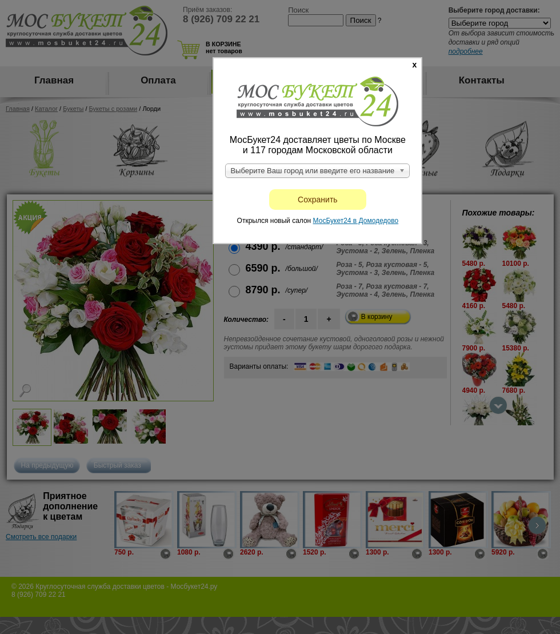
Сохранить (318, 199)
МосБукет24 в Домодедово (356, 221)
